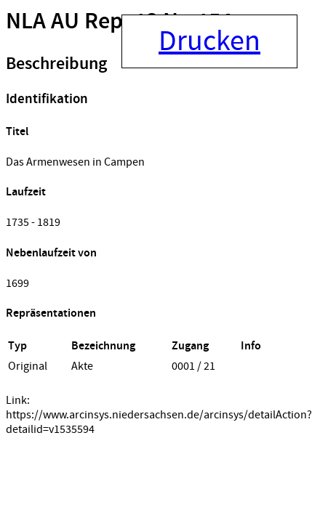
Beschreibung (56, 64)
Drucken (209, 41)
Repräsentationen (51, 313)
